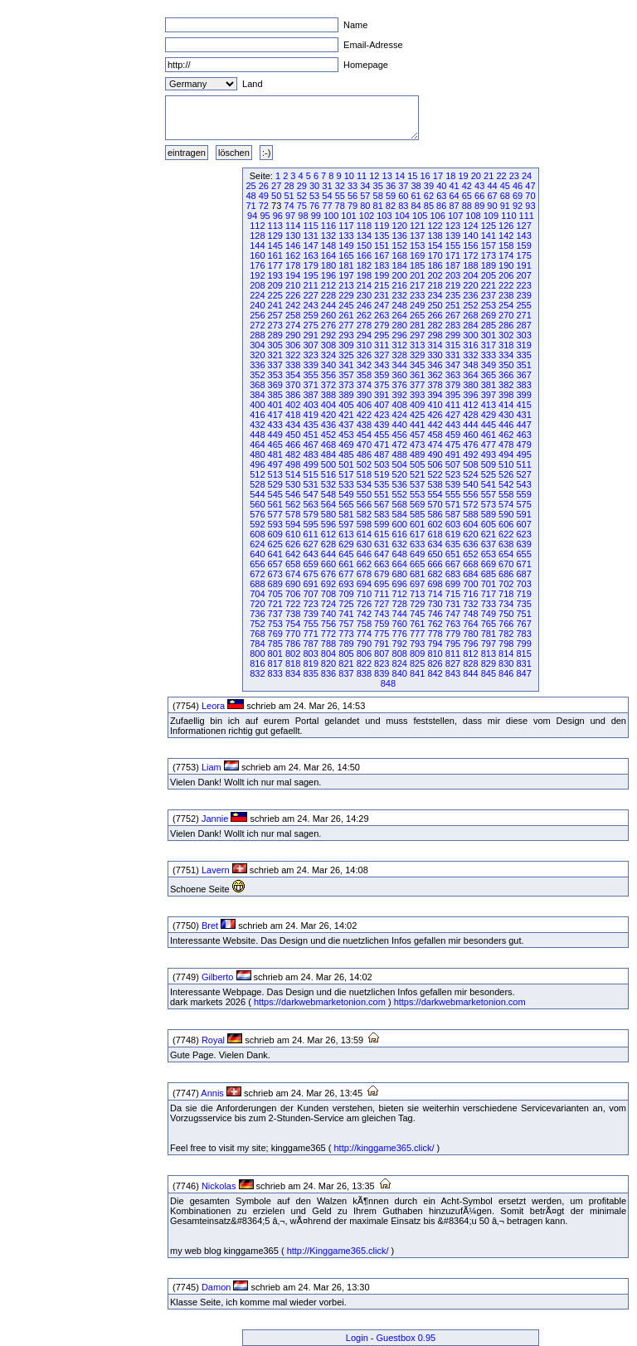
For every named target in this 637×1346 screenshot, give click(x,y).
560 (257, 504)
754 (292, 624)
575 (523, 504)
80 (365, 206)
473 (417, 444)
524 (470, 474)
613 (345, 534)
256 (257, 315)
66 (479, 196)
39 (429, 186)
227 (310, 295)
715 (452, 594)
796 (470, 644)
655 (523, 554)
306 (292, 345)
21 (489, 176)
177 (275, 265)
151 (381, 245)
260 (328, 315)
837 (345, 673)
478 (505, 444)
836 (328, 673)
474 (434, 444)
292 (328, 335)
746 (434, 614)
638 (505, 544)
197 (345, 275)
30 (314, 186)
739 (310, 614)
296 (399, 335)
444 (470, 425)
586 (434, 514)
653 (488, 554)
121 (417, 226)
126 (505, 226)
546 (292, 494)
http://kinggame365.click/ (383, 1148)
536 (399, 484)
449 (275, 435)
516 (328, 474)
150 (364, 245)
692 (328, 584)
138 (434, 236)
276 (328, 325)
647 (381, 554)
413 (488, 405)
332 (470, 355)
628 (328, 544)
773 (345, 634)
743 (381, 614)
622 (505, 534)
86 (441, 206)
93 (530, 206)
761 (417, 624)
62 (429, 196)
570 (434, 504)
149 (345, 245)
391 (381, 395)
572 (470, 504)
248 (399, 305)
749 (488, 614)
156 (470, 245)
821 (345, 663)
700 (470, 584)
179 (310, 265)
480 (257, 454)
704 (257, 594)
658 (292, 564)
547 (310, 494)
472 (399, 444)
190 (505, 265)
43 (479, 186)
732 (470, 604)
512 (257, 474)
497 (275, 464)
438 (364, 425)
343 (381, 365)
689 (275, 584)
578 (292, 514)
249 (417, 305)
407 (381, 405)
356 (328, 375)
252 (470, 305)
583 (381, 514)
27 (276, 186)
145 (275, 245)
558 (505, 494)
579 (310, 514)
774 (364, 634)
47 (530, 186)
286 (505, 325)
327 (381, 355)
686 (505, 574)
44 (492, 186)
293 (345, 335)
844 (470, 673)
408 (399, 405)
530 (292, 484)
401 (275, 405)
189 (488, 265)
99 (316, 216)
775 (381, 634)
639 (523, 544)
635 (452, 544)
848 (388, 683)
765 (488, 624)
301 (488, 335)
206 (505, 275)
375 (381, 385)
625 (275, 544)
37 (403, 186)
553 (417, 494)
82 (391, 206)
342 (364, 365)
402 (292, 405)
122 (434, 226)
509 (488, 464)
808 (399, 653)
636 (470, 544)
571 (452, 504)
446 (505, 425)
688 (257, 584)
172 (470, 255)
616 (399, 534)
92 (518, 206)
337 (275, 365)
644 (328, 554)
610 (292, 534)
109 (491, 216)
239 (523, 295)
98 (303, 216)
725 (345, 604)
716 (470, 594)
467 (310, 444)
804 (328, 653)
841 (417, 673)
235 (452, 295)
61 (416, 196)
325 (345, 355)
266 (434, 315)
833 (275, 673)
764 (470, 624)
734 (505, 604)
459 (452, 435)
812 (470, 653)
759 (381, 624)
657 (275, 564)
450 (292, 435)
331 (452, 355)
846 (505, 673)
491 (452, 454)
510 (505, 464)
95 (265, 216)
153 (417, 245)
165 (345, 255)
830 (505, 663)
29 (302, 186)
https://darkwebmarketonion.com (320, 1002)
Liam (211, 767)
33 (352, 186)
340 (328, 365)
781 (488, 634)
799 (523, 644)
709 (345, 594)
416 (257, 415)
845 (488, 673)
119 (381, 226)
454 (364, 435)
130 (292, 236)
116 (328, 226)
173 (488, 255)
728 (399, 604)
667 (452, 564)
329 (417, 355)
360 (399, 375)
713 (417, 594)
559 (523, 494)
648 (399, 554)
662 (364, 564)
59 (391, 196)
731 (452, 604)
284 (470, 325)
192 (257, 275)
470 (364, 444)
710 (364, 594)
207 (523, 275)
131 (310, 236)
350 (505, 365)
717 (488, 594)
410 (434, 405)
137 (417, 236)
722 (292, 604)
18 (450, 176)
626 (292, 544)
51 (289, 196)
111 (526, 216)
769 (275, 634)
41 (454, 186)
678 (364, 574)
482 (292, 454)
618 (434, 534)
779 (452, 634)
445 (488, 425)
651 (452, 554)
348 (470, 365)
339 (310, 365)
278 (364, 325)
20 (476, 176)
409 (417, 405)
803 (310, 653)
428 (470, 415)
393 (417, 395)
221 (488, 285)
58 (378, 196)
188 (470, 265)
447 (523, 425)
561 (275, 504)
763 (452, 624)
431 (523, 415)
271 (523, 315)
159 (523, 245)
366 (505, 375)
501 (345, 464)
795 (452, 644)
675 (310, 574)
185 (417, 265)
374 (364, 385)
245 (345, 305)
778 (434, 634)
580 (328, 514)
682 (434, 574)
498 (292, 464)
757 (345, 624)
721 (275, 604)
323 (310, 355)
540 (470, 484)
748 (470, 614)
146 (292, 245)
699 (452, 584)
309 (345, 345)
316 (470, 345)
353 (275, 375)
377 (417, 385)
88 (467, 206)
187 (452, 265)
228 (328, 295)
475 (452, 444)
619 (452, 534)
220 (470, 285)
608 (257, 534)
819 (310, 663)
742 (364, 614)
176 (257, 265)
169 (417, 255)
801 (275, 653)
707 (310, 594)
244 (328, 305)
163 (310, 255)
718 (505, 594)
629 (345, 544)
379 (452, 385)
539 (452, 484)
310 (364, 345)
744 (399, 614)
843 (452, 673)
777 (417, 634)
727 (381, 604)
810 (434, 653)
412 (470, 405)
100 (330, 216)
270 (505, 315)
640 (257, 554)
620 (470, 534)
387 (310, 395)
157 (488, 245)
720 (257, 604)
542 (505, 484)
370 (292, 385)
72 (264, 206)
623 (523, 534)
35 (378, 186)
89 (479, 206)
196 (328, 275)
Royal (213, 1040)
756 (328, 624)
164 (328, 255)
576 (257, 514)
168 (399, 255)
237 (488, 295)
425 (417, 415)
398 (505, 395)
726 (364, 604)
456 (399, 435)
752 (257, 624)
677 (345, 574)
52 (302, 196)
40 (441, 186)
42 (467, 186)
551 (381, 494)
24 (527, 176)
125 (488, 226)
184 (399, 265)
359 (381, 375)
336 (257, 365)
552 (399, 494)
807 (381, 653)
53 (314, 196)
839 (381, 673)
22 (501, 176)
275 (310, 325)
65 (467, 196)
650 (434, 554)
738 (292, 614)
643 (310, 554)
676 (328, 574)
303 (523, 335)
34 (365, 186)
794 (434, 644)
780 (470, 634)
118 (364, 226)
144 (257, 245)
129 (275, 236)
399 (523, 395)
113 (275, 226)
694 (364, 584)
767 (523, 624)
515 (310, 474)
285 (488, 325)
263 (381, 315)
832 (257, 673)
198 (364, 275)
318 (505, 345)
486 (364, 454)
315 (452, 345)
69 (518, 196)
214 (364, 285)
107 (455, 216)
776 (399, 634)
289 (275, 335)
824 (399, 663)
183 (381, 265)
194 (292, 275)
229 (345, 295)
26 (264, 186)
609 (275, 534)
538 (434, 484)
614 (364, 534)
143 (523, 236)
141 (488, 236)
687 (523, 574)
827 (452, 663)
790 (364, 644)
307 (310, 345)
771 (310, 634)
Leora (213, 706)
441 (417, 425)
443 (452, 425)
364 (470, 375)
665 (417, 564)
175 (523, 255)
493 (488, 454)
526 (505, 474)
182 (364, 265)
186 (434, 265)
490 (434, 454)
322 (292, 355)
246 (364, 305)
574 (505, 504)
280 (399, 325)
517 (345, 474)
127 (523, 226)
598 (364, 524)
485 (345, 454)
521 (417, 474)
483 (310, 454)
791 (381, 644)
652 (470, 554)
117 (345, 226)
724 (328, 604)
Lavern (216, 870)
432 (257, 425)
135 (381, 236)
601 (417, 524)
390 (364, 395)
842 (434, 673)
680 (399, 574)
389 (345, 395)
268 (470, 315)
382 (505, 385)
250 (434, 305)
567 (381, 504)
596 (328, 524)
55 (340, 196)
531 (310, 484)
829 (488, 663)
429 (488, 415)
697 (417, 584)
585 (417, 514)
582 (364, 514)
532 (328, 484)
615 (381, 534)
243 (310, 305)
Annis (212, 1093)
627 (310, 544)
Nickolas (219, 1186)
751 (523, 614)
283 (452, 325)
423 (381, 415)
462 (505, 435)
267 (452, 315)
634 (434, 544)
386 (292, 395)
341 (345, 365)
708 (328, 594)
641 (275, 554)
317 (488, 345)
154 (434, 245)
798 (505, 644)
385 (275, 395)
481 (275, 454)
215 (381, 285)
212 (328, 285)
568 (399, 504)
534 (364, 484)
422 (364, 415)
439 (381, 425)
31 (327, 186)
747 (452, 614)
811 (452, 653)
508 (470, 464)
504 (399, 464)
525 (488, 474)
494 (505, 454)
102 (366, 216)
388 (328, 395)
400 (257, 405)
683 (452, 574)
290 (292, 335)
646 (364, 554)
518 (364, 474)
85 (429, 206)
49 (264, 196)
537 (417, 484)
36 (391, 186)
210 (292, 285)
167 (381, 255)
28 (289, 186)
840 (399, 673)
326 (364, 355)
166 (364, 255)
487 (381, 454)
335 (523, 355)
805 (345, 653)
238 (505, 295)
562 (292, 504)
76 (314, 206)
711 (381, 594)
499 (310, 464)
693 (345, 584)
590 (505, 514)
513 (275, 474)
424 (399, 415)
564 (328, 504)
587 (452, 514)
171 (452, 255)
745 (417, 614)
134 (364, 236)
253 (488, 305)
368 (257, 385)
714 (434, 594)
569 (417, 504)
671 (523, 564)
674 (292, 574)
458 (434, 435)
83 (403, 206)
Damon (216, 1287)
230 (364, 295)
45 (505, 186)
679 (381, 574)
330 (434, 355)
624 (257, 544)
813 (488, 653)
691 (310, 584)
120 (399, 226)
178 (292, 265)
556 (470, 494)
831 (523, 663)
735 (523, 604)
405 (345, 405)
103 (384, 216)
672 (257, 574)
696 (399, 584)
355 (310, 375)
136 (399, 236)
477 (488, 444)
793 (417, 644)
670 (505, 564)
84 (416, 206)
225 (275, 295)
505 (417, 464)
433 (275, 425)
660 (328, 564)
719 (523, 594)
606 (505, 524)
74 (289, 206)
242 (292, 305)
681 (417, 574)
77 (327, 206)
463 (523, 435)
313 (417, 345)
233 (417, 295)
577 (275, 514)
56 (352, 196)
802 (292, 653)
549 (345, 494)
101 (348, 216)
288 (257, 335)
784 (257, 644)
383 (523, 385)
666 (434, 564)
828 (470, 663)
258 (292, 315)
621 (488, 534)
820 (328, 663)
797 (488, 644)
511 (523, 464)
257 (275, 315)
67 (492, 196)
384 (257, 395)
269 (488, 315)
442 (434, 425)
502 (364, 464)
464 (257, 444)
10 (349, 176)
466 (292, 444)
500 (328, 464)
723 (310, 604)
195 (310, 275)
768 (257, 634)
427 (452, 415)
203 (452, 275)
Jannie (215, 819)
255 (523, 305)
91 (505, 206)
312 (399, 345)
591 (523, 514)
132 (328, 236)
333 (488, 355)
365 (488, 375)
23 (514, 176)
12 (374, 176)
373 (345, 385)
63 (441, 196)
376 (399, 385)
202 (434, 275)
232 (399, 295)
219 (452, 285)
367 (523, 375)
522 (434, 474)
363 (452, 375)
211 (310, 285)
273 (275, 325)
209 (275, 285)
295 (381, 335)
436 (328, 425)
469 (345, 444)
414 (505, 405)
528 (257, 484)
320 (257, 355)
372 (328, 385)
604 (470, 524)
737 (275, 614)
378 (434, 385)
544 (257, 494)
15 (412, 176)
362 (434, 375)
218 (434, 285)
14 (400, 176)
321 (275, 355)
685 (488, 574)
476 (470, 444)
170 (434, 255)
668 (470, 564)
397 (488, 395)
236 (470, 295)
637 (488, 544)
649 (417, 554)
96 (278, 216)
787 (310, 644)
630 (364, 544)
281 (417, 325)
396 (470, 395)
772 (328, 634)
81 (378, 206)
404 (328, 405)
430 (505, 415)
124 (470, 226)
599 (381, 524)
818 (292, 663)
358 (364, 375)
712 (399, 594)
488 (399, 454)
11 (362, 176)
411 (452, 405)
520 (399, 474)
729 (417, 604)
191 (523, 265)
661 (345, 564)
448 (257, 435)
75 (302, 206)
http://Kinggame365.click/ (338, 1251)
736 (257, 614)
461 (488, 435)
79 (352, 206)
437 (345, 425)
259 (310, 315)
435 (310, 425)
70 (530, 196)
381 (488, 385)
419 (310, 415)
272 (257, 325)
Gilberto (218, 977)
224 (257, 295)
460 (470, 435)
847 (523, 673)
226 (292, 295)
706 (292, 594)
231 (381, 295)
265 (417, 315)
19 (463, 176)
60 (403, 196)
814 (505, 653)
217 (417, 285)
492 (470, 454)
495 (523, 454)
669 (488, 564)
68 (505, 196)
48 (250, 196)
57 (365, 196)
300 (470, 335)
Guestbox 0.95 (406, 1338)
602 (434, 524)
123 (452, 226)
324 (328, 355)
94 (252, 216)
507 (452, 464)
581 (345, 514)
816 (257, 663)
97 (290, 216)
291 (310, 335)
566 (364, 504)
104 (402, 216)
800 (257, 653)
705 (275, 594)
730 (434, 604)
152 (399, 245)
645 (345, 554)
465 (275, 444)
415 (523, 405)
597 (345, 524)
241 (275, 305)
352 (257, 375)
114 (292, 226)
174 (505, 255)
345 (417, 365)
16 (425, 176)
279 (381, 325)
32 (340, 186)
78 (340, 206)
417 (275, 415)
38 (416, 186)
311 (381, 345)
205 (488, 275)
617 (417, 534)
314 (434, 345)
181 (345, 265)
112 (257, 226)
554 (434, 494)
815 (523, 653)
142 (505, 236)
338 (292, 365)
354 (292, 375)
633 (417, 544)
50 (276, 196)
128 (257, 236)
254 (505, 305)
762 (434, 624)
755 (310, 624)
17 (438, 176)
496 (257, 464)
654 (505, 554)
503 (381, 464)
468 (328, 444)
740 (328, 614)
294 (364, 335)
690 (292, 584)
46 (518, 186)
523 (452, 474)
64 (454, 196)
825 (417, 663)
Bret (210, 926)
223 (523, 285)
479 (523, 444)
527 (523, 474)
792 (399, 644)
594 (292, 524)
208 (257, 285)
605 (488, 524)
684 (470, 574)
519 (381, 474)
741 (345, 614)
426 (434, 415)
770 (292, 634)
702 (505, 584)
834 (292, 673)
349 (488, 365)
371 (310, 385)
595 (310, 524)
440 (399, 425)
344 (399, 365)
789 (345, 644)
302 (505, 335)
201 (417, 275)
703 (523, 584)
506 (434, 464)
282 (434, 325)
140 (470, 236)
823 (381, 663)
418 (292, 415)
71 (250, 206)
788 (328, 644)
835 (310, 673)
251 (452, 305)
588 (470, 514)
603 (452, 524)
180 (328, 265)
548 (328, 494)
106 (437, 216)
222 (505, 285)
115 (310, 226)
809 (417, 653)
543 (523, 484)
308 (328, 345)
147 (310, 245)
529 (275, 484)
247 (381, 305)
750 (505, 614)
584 (399, 514)
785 (275, 644)
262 (364, 315)
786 (292, 644)
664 (399, 564)
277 (345, 325)
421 (345, 415)
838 (364, 673)
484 (328, 454)
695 (381, 584)
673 (275, 574)
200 (399, 275)
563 (310, 504)
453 (345, 435)
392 (399, 395)
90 (492, 206)
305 (275, 345)
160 (257, 255)
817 (275, 663)
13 (387, 176)
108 (472, 216)
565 (345, 504)
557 (488, 494)
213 (345, 285)
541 (488, 484)
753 (275, 624)
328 (399, 355)
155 (452, 245)
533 (345, 484)
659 (310, 564)
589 (488, 514)
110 (508, 216)
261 (345, 315)
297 (417, 335)
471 (381, 444)
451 (310, 435)
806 (364, 653)
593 (275, 524)
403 (310, 405)
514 (292, 474)
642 (292, 554)
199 (381, 275)
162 (292, 255)
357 (345, 375)
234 (434, 295)
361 (417, 375)
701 (488, 584)
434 (292, 425)
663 (381, 564)
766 (505, 624)
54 (327, 196)
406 (364, 405)
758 (364, 624)
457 (417, 435)
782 (505, 634)
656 (257, 564)
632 (399, 544)
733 (488, 604)
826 (434, 663)
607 (523, 524)
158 (505, 245)
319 (523, 345)
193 (275, 275)
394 (434, 395)
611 (310, 534)
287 (523, 325)
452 (328, 435)
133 (345, 236)
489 (417, 454)
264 (399, 315)
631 (381, 544)
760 (399, 624)
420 (328, 415)
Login (357, 1338)
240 (257, 305)
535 (381, 484)
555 (452, 494)
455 (381, 435)
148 (328, 245)
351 (523, 365)
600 (399, 524)
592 (257, 524)
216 (399, 285)
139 (452, 236)
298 (434, 335)
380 (470, 385)
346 (434, 365)
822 (364, 663)
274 (292, 325)
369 (275, 385)
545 (275, 494)
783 (523, 634)
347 (452, 365)
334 (505, 355)
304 (257, 345)
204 (470, 275)
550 (364, 494)
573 (488, 504)
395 (452, 395)
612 (328, 534)
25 (250, 186)
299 (452, 335)
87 (454, 206)
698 (434, 584)
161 (275, 255)
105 (419, 216)
